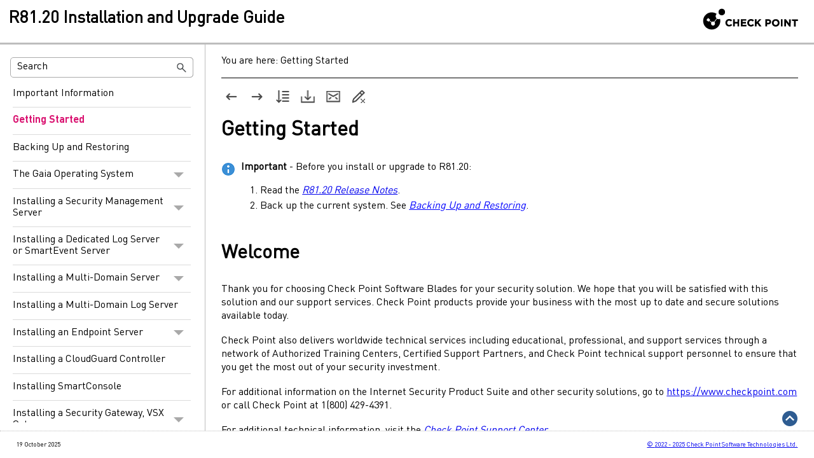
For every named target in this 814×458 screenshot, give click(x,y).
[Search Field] (101, 67)
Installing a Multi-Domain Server (102, 278)
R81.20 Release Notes (349, 191)
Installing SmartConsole (67, 387)
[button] (181, 67)
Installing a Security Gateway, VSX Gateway (102, 419)
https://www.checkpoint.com (731, 392)
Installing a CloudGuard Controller (89, 359)
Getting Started (49, 120)
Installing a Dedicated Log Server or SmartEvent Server (102, 246)
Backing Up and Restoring (71, 147)
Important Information (63, 93)
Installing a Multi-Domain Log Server (95, 305)
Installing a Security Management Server (102, 207)
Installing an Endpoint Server (102, 333)
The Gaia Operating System (102, 175)
